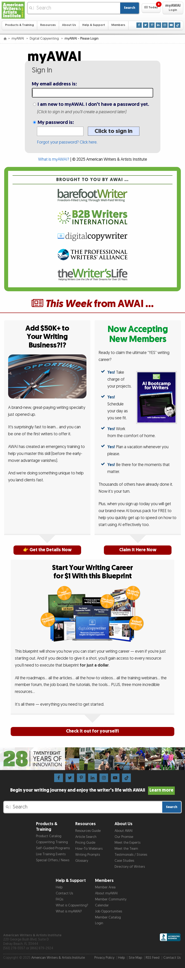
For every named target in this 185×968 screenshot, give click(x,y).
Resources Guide (88, 831)
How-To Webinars (88, 848)
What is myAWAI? (53, 159)
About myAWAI (106, 893)
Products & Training (19, 25)
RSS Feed (152, 957)
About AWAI (123, 831)
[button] (151, 8)
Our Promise (124, 837)
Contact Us (64, 893)
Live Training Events (51, 854)
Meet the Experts (127, 842)
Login (99, 923)
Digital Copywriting (45, 38)
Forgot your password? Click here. (67, 142)
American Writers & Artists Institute (58, 957)
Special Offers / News (52, 860)
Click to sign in (113, 131)
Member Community (110, 899)
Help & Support (93, 25)
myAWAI (18, 38)
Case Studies (124, 860)
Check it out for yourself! (92, 731)
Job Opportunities (108, 911)
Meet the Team (126, 848)
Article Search (85, 837)
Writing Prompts (87, 854)
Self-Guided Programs (53, 848)
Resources (48, 25)
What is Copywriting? (72, 905)
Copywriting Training (52, 842)
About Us (69, 25)
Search (129, 8)
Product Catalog (48, 836)
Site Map (135, 957)
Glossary (81, 860)
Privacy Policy (104, 957)
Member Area (105, 887)
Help (59, 887)
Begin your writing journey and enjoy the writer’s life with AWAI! (92, 790)
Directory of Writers (130, 867)
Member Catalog (108, 917)
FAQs (59, 899)
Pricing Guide (85, 842)
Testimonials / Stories (131, 854)
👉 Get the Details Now (47, 550)
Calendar (102, 905)
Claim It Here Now (137, 550)
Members (118, 25)
